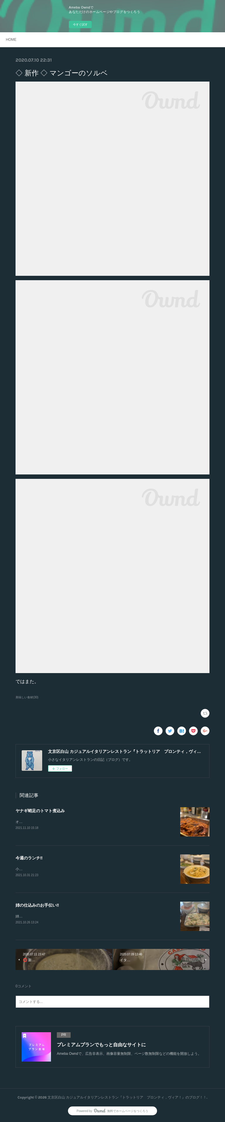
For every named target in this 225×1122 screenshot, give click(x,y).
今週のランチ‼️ (29, 858)
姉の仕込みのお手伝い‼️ (37, 905)
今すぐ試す (80, 24)
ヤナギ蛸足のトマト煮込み (40, 810)
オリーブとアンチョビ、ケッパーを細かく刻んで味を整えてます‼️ (67, 822)
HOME (11, 40)
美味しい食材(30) (27, 697)
